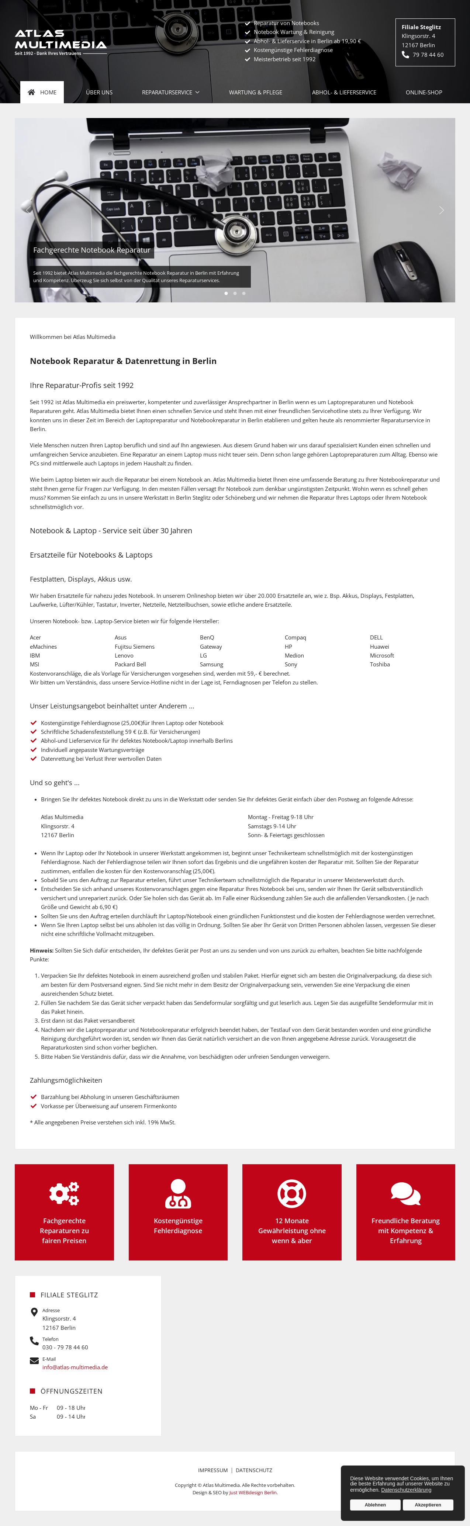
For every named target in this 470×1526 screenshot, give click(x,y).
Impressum (213, 1470)
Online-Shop (424, 92)
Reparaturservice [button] (171, 92)
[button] (28, 210)
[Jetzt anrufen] (88, 1344)
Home (42, 92)
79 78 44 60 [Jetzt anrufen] (423, 54)
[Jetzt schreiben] (88, 1364)
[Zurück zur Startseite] (61, 42)
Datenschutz (254, 1470)
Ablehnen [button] (375, 1505)
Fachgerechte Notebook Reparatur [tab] (226, 293)
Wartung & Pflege (255, 92)
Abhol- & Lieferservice (344, 92)
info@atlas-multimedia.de (75, 1367)
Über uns (99, 92)
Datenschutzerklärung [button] (406, 1490)
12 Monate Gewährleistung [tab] (235, 293)
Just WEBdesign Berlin (253, 1492)
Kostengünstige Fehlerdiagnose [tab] (244, 293)
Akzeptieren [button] (428, 1505)
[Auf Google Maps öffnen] (88, 1319)
